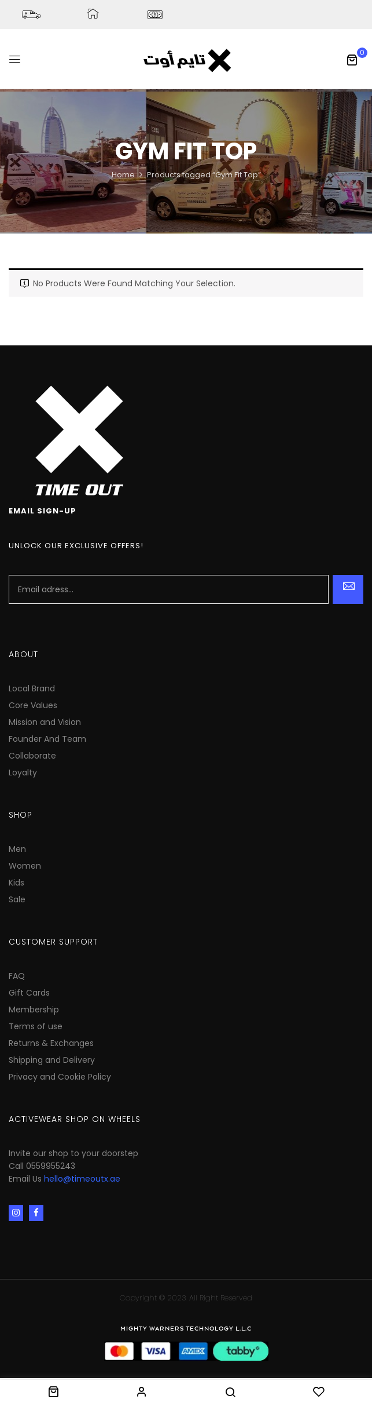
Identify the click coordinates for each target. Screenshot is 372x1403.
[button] (352, 59)
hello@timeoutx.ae (82, 1179)
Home (123, 174)
